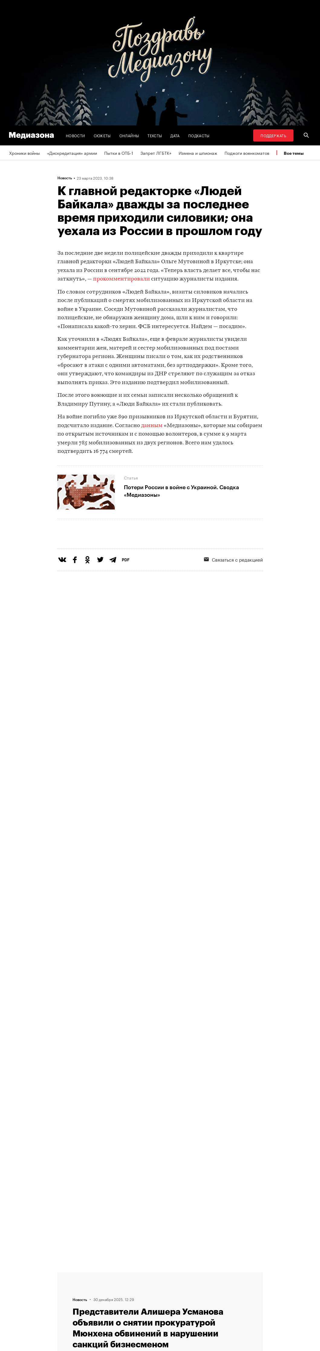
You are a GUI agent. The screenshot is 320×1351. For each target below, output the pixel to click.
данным (152, 425)
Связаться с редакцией (114, 1290)
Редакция (100, 1279)
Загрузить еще (160, 1109)
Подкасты (199, 135)
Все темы (294, 153)
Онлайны (129, 135)
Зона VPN (174, 1302)
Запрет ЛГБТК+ (156, 152)
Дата (174, 135)
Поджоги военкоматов (247, 152)
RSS (172, 1279)
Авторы (98, 1302)
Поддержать (273, 135)
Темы (96, 1313)
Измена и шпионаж (198, 152)
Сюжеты (102, 135)
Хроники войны (24, 152)
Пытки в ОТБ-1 (118, 152)
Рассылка (175, 1290)
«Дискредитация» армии (72, 152)
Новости (75, 135)
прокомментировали (121, 279)
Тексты (154, 135)
